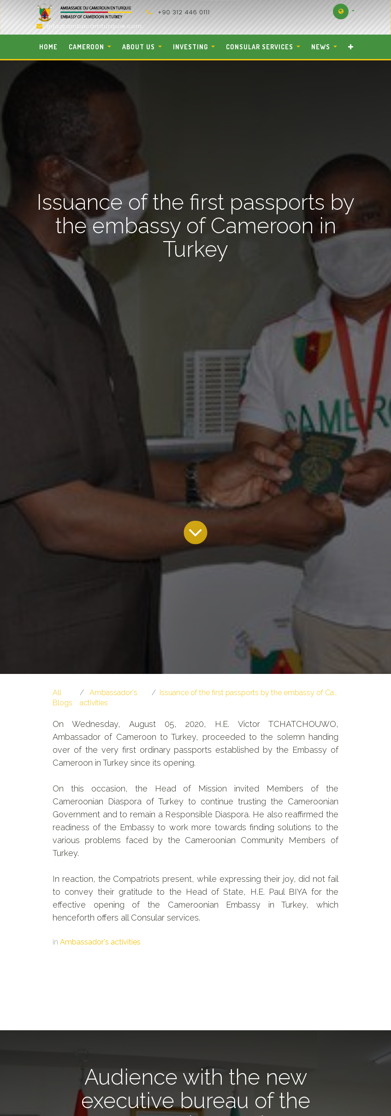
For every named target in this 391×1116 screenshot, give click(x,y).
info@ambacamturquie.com (94, 26)
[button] (351, 47)
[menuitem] (48, 47)
